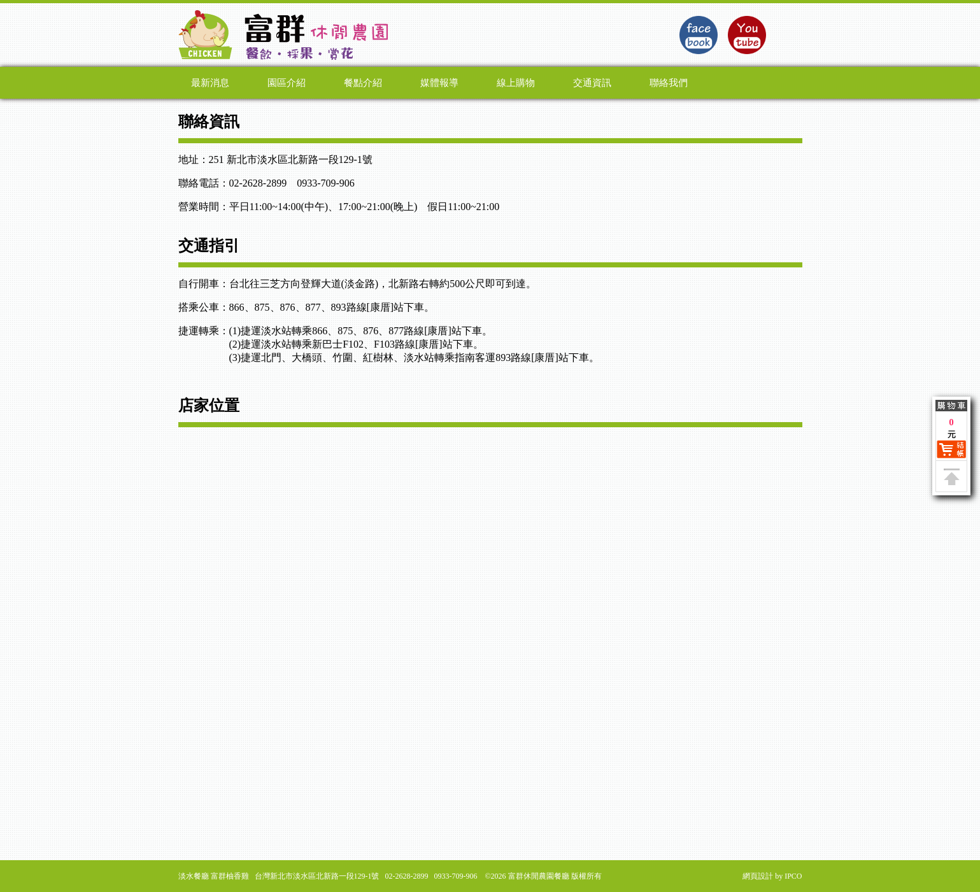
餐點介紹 (363, 83)
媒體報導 (439, 83)
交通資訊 (592, 83)
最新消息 (210, 83)
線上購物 (516, 83)
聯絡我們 (669, 83)
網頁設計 (757, 876)
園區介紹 (286, 83)
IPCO (793, 876)
